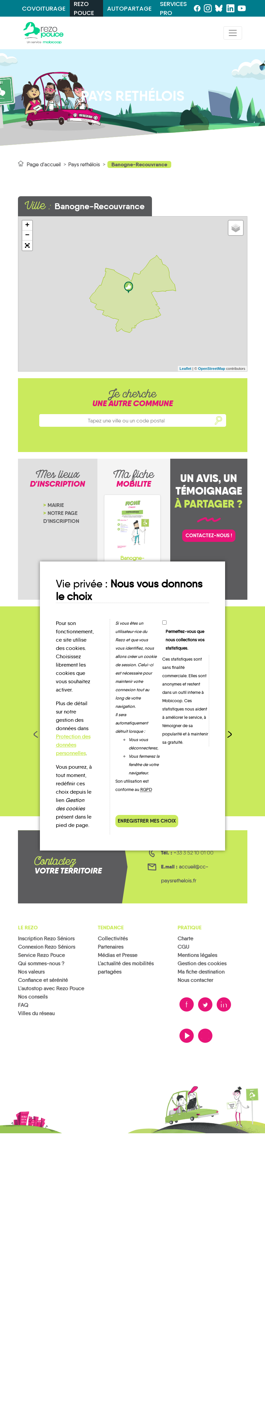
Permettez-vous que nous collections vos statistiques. (185, 640)
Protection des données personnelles (73, 744)
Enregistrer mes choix (147, 821)
